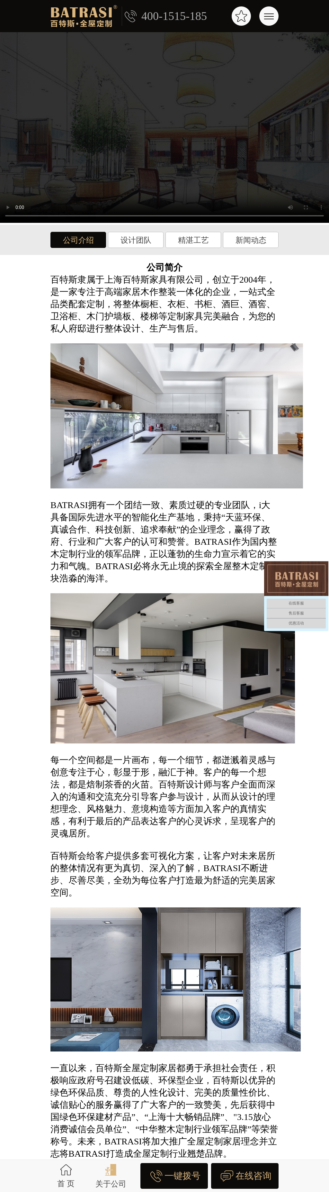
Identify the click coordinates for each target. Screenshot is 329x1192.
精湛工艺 (193, 240)
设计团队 (135, 240)
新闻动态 (251, 240)
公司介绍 (78, 240)
